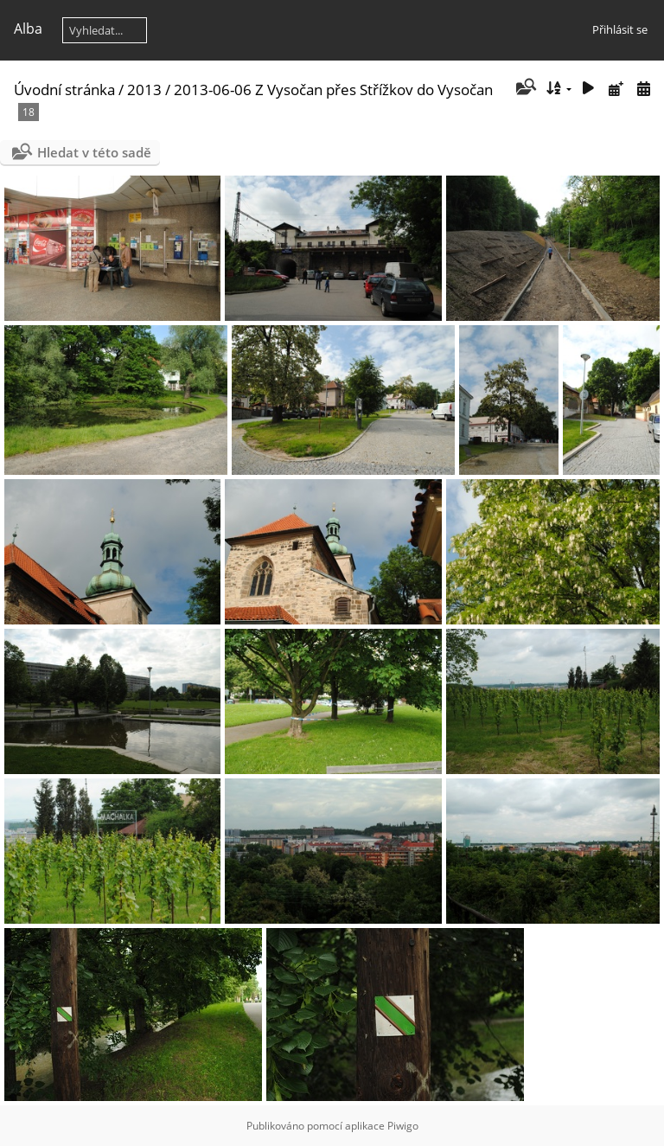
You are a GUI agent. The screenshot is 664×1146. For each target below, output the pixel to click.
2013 (144, 89)
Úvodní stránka (64, 89)
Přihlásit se (620, 29)
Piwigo (402, 1125)
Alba (28, 28)
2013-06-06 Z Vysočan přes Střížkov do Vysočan (333, 89)
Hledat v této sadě (94, 152)
